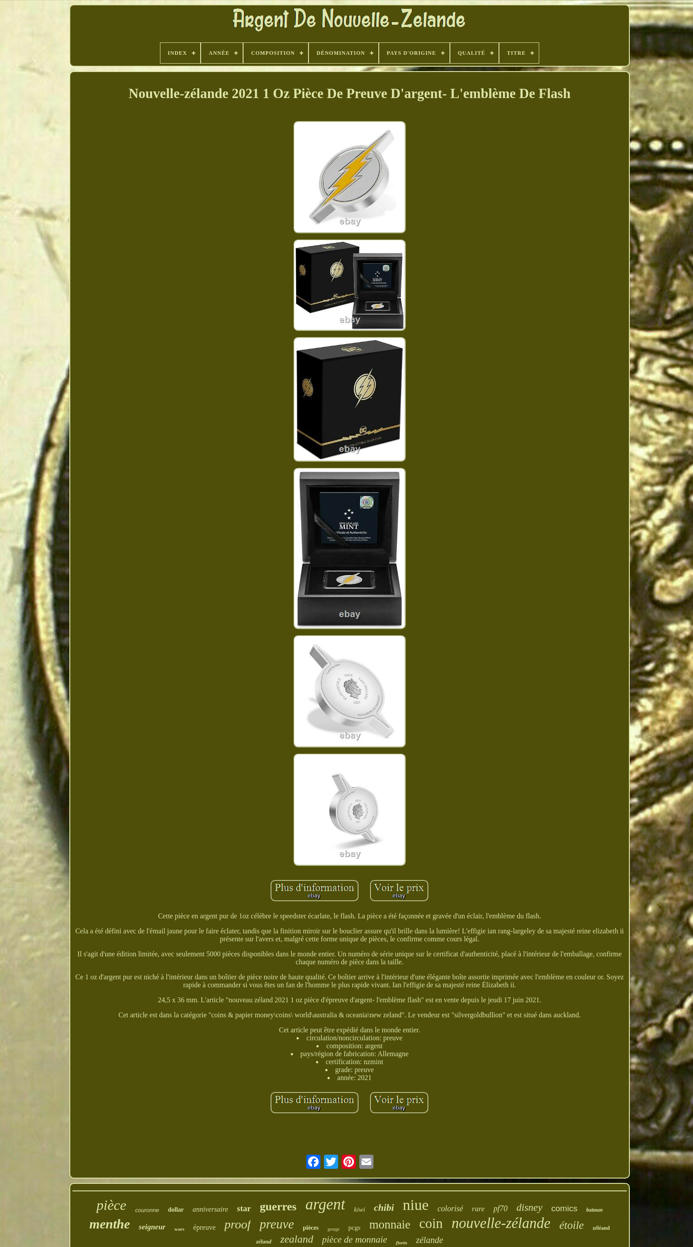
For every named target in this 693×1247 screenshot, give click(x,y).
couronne (147, 1210)
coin (430, 1223)
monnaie (390, 1224)
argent (325, 1204)
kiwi (359, 1209)
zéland (263, 1241)
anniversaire (210, 1209)
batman (594, 1210)
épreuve (204, 1227)
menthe (109, 1224)
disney (530, 1207)
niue (416, 1205)
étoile (571, 1225)
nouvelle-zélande (501, 1223)
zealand (296, 1239)
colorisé (450, 1208)
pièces (311, 1227)
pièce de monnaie (354, 1239)
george (333, 1229)
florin (401, 1242)
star (244, 1208)
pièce (111, 1205)
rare (478, 1209)
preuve (276, 1224)
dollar (176, 1209)
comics (564, 1208)
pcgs (354, 1227)
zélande (429, 1240)
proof (238, 1224)
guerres (278, 1206)
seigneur (152, 1227)
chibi (384, 1207)
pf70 (500, 1208)
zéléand (601, 1228)
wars (179, 1229)
